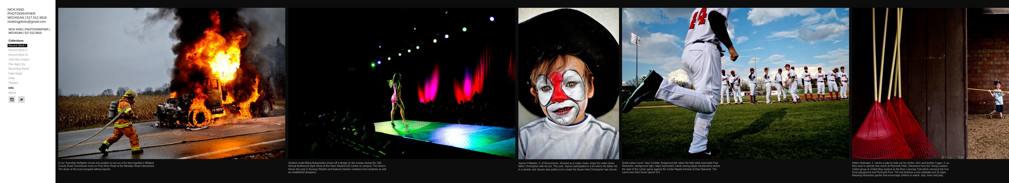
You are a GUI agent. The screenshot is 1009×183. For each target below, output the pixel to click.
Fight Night (15, 73)
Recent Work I (17, 45)
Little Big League (19, 59)
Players (13, 82)
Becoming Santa (19, 68)
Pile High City (17, 64)
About (12, 92)
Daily (12, 78)
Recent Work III (18, 54)
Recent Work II (18, 49)
